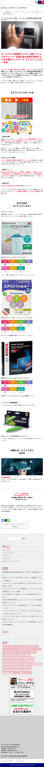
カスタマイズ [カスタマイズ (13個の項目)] (20, 655)
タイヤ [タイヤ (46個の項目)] (32, 658)
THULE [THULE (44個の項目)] (9, 652)
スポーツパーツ (6, 555)
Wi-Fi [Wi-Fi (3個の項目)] (21, 652)
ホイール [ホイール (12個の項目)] (5, 667)
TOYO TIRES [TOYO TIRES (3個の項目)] (15, 652)
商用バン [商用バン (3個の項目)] (20, 673)
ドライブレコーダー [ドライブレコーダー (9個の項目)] (17, 664)
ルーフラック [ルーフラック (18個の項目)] (27, 670)
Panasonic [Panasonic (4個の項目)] (23, 649)
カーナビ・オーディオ (7, 553)
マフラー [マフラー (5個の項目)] (11, 667)
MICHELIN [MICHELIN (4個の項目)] (16, 649)
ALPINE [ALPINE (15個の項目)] (5, 646)
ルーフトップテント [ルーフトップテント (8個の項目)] (8, 670)
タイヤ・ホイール (6, 550)
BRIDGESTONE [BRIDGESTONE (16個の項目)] (16, 646)
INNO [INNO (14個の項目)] (4, 649)
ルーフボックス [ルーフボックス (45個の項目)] (18, 670)
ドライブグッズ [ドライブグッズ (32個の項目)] (7, 664)
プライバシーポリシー (8, 761)
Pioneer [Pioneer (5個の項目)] (29, 649)
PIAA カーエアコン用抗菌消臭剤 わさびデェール (14, 436)
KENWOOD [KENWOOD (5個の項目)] (10, 649)
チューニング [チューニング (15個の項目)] (6, 661)
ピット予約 (39, 2)
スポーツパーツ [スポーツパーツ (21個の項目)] (25, 658)
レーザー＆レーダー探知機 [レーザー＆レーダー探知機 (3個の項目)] (9, 673)
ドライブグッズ (6, 558)
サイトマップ (20, 761)
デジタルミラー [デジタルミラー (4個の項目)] (29, 661)
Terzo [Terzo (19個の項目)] (4, 652)
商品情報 (7, 12)
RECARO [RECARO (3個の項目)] (35, 649)
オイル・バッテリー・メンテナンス (18, 12)
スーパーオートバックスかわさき (8, 2)
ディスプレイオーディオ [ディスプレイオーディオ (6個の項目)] (17, 661)
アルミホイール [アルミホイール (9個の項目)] (7, 655)
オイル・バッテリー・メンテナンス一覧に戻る (14, 525)
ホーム (2, 12)
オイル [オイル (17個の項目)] (14, 655)
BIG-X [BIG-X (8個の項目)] (9, 646)
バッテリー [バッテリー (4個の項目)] (26, 664)
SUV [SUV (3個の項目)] (40, 649)
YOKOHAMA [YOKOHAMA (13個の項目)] (27, 652)
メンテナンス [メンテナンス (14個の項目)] (18, 667)
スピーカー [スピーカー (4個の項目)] (17, 658)
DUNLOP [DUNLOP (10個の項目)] (36, 646)
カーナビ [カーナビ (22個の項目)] (28, 655)
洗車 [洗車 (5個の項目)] (25, 673)
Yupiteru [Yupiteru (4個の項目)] (34, 652)
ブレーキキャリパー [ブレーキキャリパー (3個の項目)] (36, 664)
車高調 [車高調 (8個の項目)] (29, 673)
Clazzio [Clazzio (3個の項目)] (30, 646)
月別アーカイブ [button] (7, 635)
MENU (42, 2)
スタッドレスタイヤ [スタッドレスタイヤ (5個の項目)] (8, 658)
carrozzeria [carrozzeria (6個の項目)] (24, 646)
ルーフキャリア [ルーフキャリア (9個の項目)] (27, 667)
